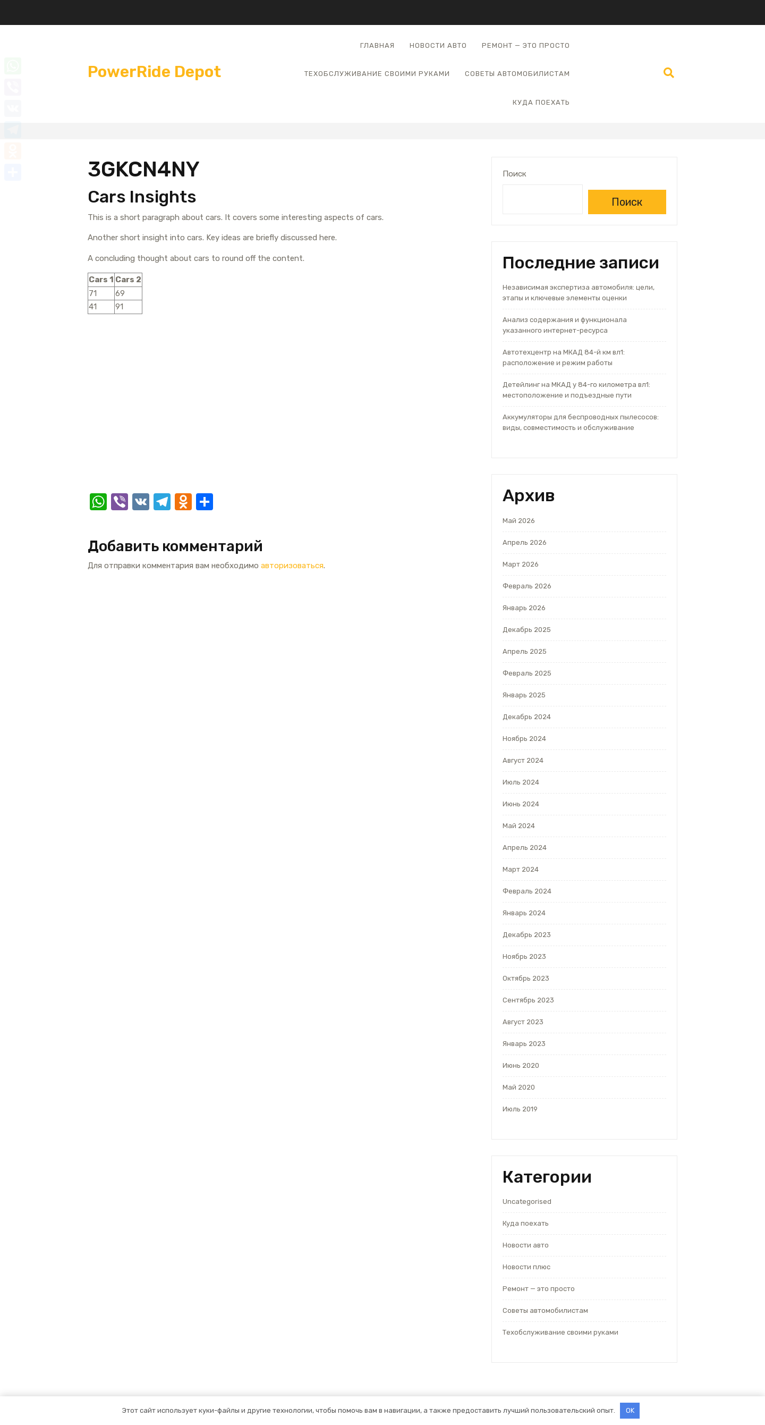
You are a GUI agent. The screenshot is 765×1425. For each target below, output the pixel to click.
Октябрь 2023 (526, 978)
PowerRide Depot (154, 71)
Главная (377, 45)
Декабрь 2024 (527, 717)
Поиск (514, 174)
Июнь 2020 (521, 1065)
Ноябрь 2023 (524, 956)
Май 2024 (519, 826)
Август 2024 (523, 760)
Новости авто (438, 45)
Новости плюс (526, 1267)
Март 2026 (521, 564)
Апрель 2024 (525, 847)
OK (630, 1410)
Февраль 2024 (527, 891)
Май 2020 (519, 1087)
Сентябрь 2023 (528, 1000)
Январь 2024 (524, 913)
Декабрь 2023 (527, 935)
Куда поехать (541, 102)
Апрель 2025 (525, 651)
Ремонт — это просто (526, 45)
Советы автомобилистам (517, 74)
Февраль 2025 (527, 673)
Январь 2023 (524, 1044)
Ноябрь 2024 (524, 739)
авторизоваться (292, 565)
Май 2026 (519, 521)
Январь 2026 (524, 608)
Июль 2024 (521, 782)
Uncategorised (527, 1201)
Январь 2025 (524, 695)
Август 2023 (523, 1022)
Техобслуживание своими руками (377, 74)
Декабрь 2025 (527, 630)
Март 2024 (521, 869)
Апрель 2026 (525, 542)
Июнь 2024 (521, 804)
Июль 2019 (520, 1109)
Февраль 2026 (527, 586)
